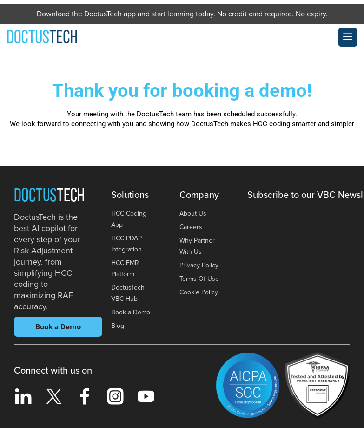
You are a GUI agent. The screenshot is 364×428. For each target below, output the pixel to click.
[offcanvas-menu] (347, 37)
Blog (117, 326)
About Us (192, 213)
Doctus (49, 196)
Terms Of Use (199, 279)
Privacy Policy (198, 265)
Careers (190, 227)
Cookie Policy (198, 292)
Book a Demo (58, 326)
